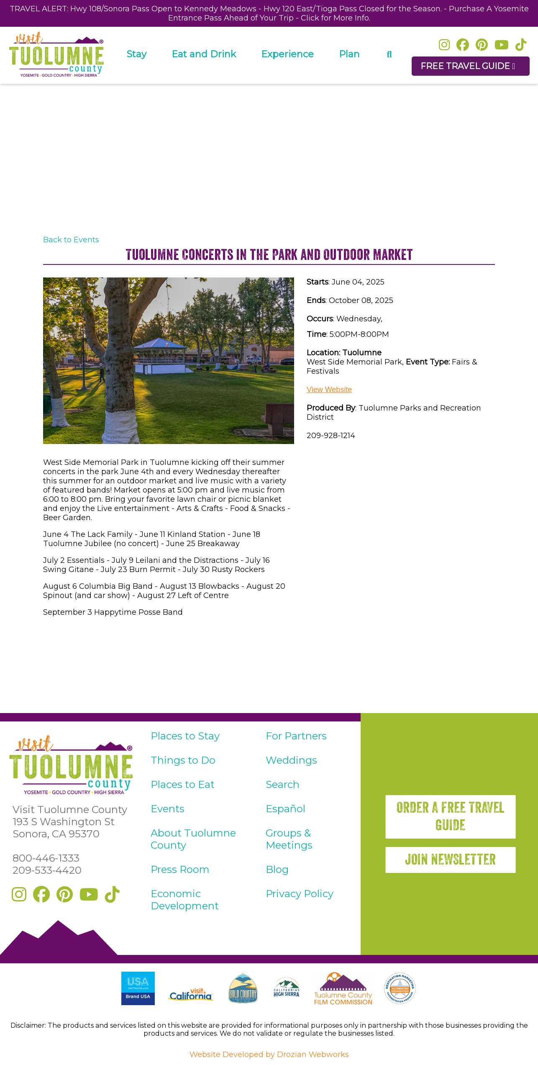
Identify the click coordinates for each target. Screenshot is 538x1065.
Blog (277, 869)
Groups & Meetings (289, 839)
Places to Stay (185, 736)
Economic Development (185, 900)
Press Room (180, 869)
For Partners (296, 736)
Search (283, 784)
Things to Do (183, 760)
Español (285, 809)
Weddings (291, 760)
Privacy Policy (299, 894)
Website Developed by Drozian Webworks (269, 1054)
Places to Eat (183, 784)
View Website (329, 389)
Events (167, 809)
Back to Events (71, 239)
